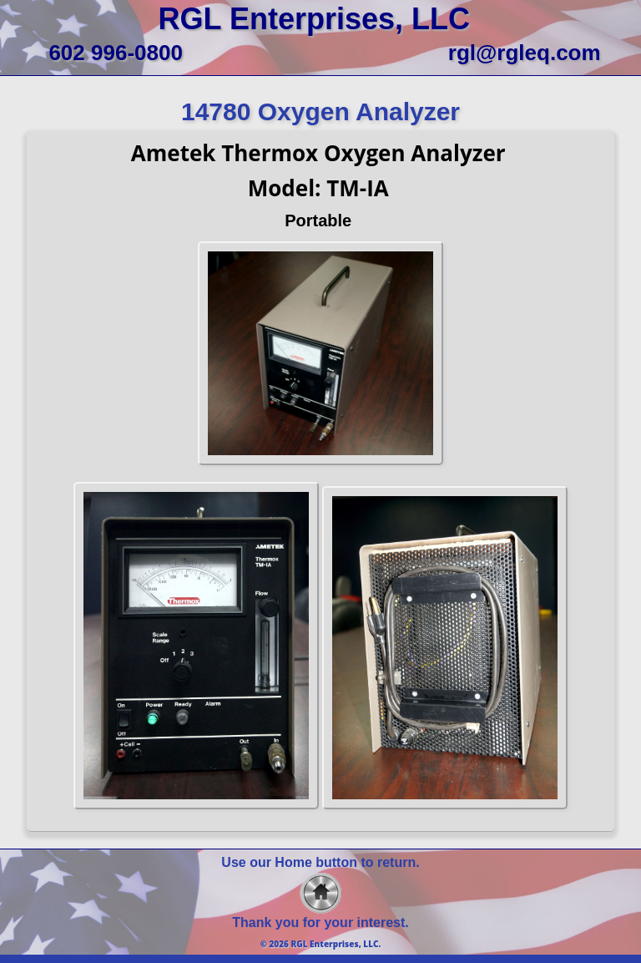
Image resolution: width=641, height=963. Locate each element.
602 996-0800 (115, 52)
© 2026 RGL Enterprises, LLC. (320, 944)
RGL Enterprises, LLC (314, 19)
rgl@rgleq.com (524, 52)
